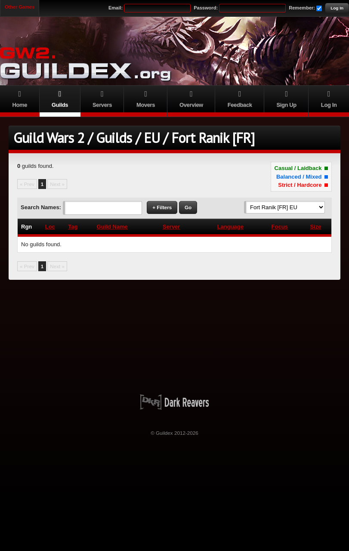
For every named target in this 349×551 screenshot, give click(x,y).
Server (171, 226)
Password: (206, 7)
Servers (102, 98)
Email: (115, 7)
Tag (72, 226)
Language (230, 226)
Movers (145, 98)
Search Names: (41, 207)
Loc (50, 226)
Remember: (302, 7)
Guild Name (112, 226)
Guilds (60, 98)
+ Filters (162, 207)
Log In (336, 8)
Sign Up (286, 98)
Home (20, 98)
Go (188, 207)
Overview (191, 98)
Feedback (239, 98)
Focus (280, 226)
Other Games (19, 6)
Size (315, 226)
